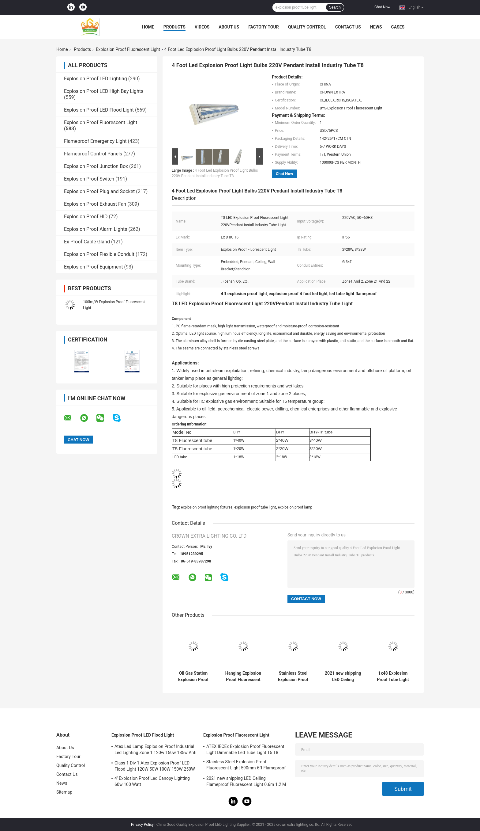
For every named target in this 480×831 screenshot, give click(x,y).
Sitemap (64, 792)
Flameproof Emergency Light (95, 141)
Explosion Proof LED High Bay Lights (103, 91)
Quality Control (307, 27)
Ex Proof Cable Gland (87, 242)
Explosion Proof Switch (89, 179)
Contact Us (348, 27)
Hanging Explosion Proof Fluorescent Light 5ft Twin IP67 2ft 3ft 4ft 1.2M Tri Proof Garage (243, 676)
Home (148, 27)
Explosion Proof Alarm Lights (95, 229)
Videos (202, 27)
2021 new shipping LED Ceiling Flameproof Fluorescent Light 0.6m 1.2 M (343, 676)
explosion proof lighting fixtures (206, 507)
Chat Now (382, 7)
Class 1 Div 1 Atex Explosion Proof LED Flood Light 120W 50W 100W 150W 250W (154, 766)
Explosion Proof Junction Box (96, 166)
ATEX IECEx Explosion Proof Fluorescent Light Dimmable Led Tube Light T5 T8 (245, 749)
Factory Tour (263, 27)
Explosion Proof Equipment (93, 267)
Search (335, 7)
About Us (229, 27)
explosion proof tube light (255, 507)
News (376, 27)
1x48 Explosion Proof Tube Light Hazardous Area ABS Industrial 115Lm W (393, 676)
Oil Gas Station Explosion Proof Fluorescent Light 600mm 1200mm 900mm (193, 676)
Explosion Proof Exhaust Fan (95, 204)
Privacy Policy (142, 824)
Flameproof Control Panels (93, 154)
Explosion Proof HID (86, 216)
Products (174, 27)
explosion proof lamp (295, 507)
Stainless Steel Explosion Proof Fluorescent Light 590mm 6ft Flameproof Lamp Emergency (293, 676)
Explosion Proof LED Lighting (95, 79)
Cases (398, 27)
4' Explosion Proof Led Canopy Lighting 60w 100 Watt (152, 781)
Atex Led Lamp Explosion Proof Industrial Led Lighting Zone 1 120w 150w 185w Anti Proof (155, 750)
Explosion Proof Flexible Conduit (99, 254)
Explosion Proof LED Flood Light (99, 110)
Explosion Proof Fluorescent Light (128, 49)
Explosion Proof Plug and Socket (99, 191)
